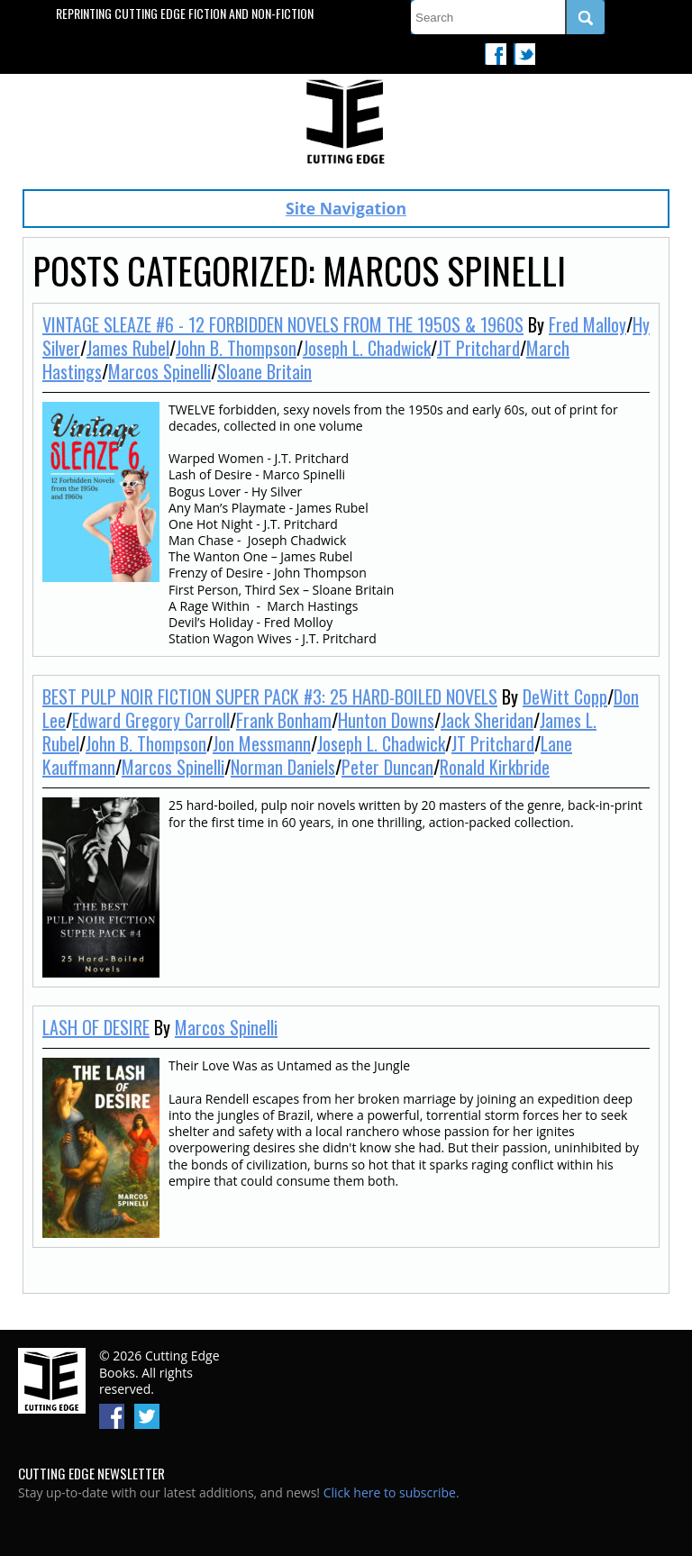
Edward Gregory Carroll (151, 719)
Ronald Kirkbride (495, 766)
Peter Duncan (387, 766)
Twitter (524, 54)
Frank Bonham (284, 719)
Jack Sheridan (487, 719)
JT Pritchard (478, 347)
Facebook (495, 54)
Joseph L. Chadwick (367, 347)
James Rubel (127, 347)
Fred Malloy (587, 324)
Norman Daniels (283, 766)
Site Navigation (346, 208)
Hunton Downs (386, 719)
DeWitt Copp (565, 696)
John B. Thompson (236, 347)
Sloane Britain (264, 371)
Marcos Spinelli (159, 371)
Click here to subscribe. (391, 1492)
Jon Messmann (262, 743)
